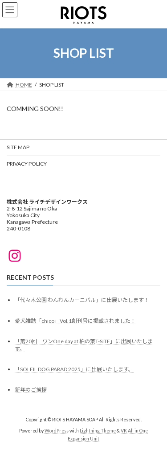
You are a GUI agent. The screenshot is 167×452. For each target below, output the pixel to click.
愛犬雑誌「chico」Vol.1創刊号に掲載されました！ (75, 320)
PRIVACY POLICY (27, 163)
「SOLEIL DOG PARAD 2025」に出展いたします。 (74, 369)
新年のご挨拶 (31, 389)
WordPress (57, 430)
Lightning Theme (98, 430)
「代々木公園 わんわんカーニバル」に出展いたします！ (82, 300)
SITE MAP (18, 147)
